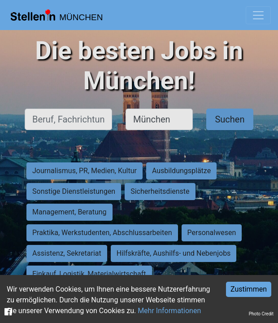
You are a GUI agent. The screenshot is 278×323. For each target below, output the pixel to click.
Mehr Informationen (169, 310)
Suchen (229, 119)
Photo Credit (261, 313)
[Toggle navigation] (258, 15)
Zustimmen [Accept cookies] (248, 289)
